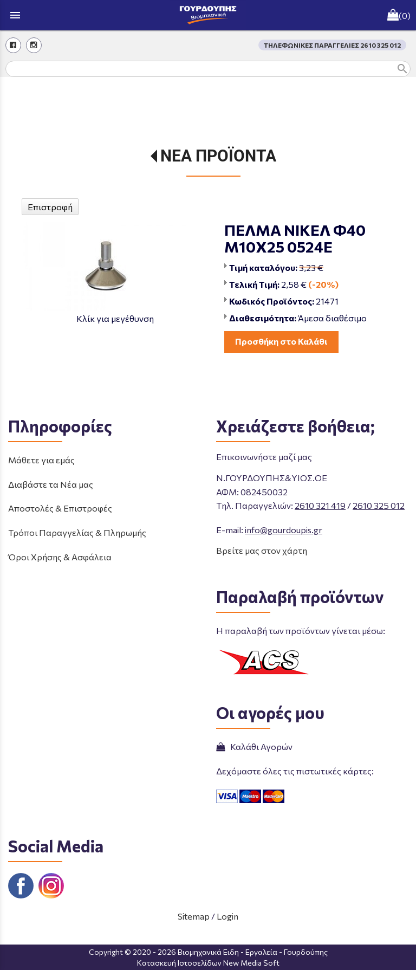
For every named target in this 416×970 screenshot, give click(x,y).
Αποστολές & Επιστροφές (60, 508)
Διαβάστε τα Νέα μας (50, 484)
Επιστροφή (50, 207)
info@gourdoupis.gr (283, 530)
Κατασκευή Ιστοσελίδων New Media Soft (208, 962)
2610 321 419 (320, 505)
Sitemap (194, 916)
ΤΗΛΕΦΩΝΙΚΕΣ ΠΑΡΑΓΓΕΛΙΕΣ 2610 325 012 (332, 45)
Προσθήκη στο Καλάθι (281, 341)
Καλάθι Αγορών (254, 746)
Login (227, 916)
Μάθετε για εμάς (41, 460)
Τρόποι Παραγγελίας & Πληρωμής (77, 532)
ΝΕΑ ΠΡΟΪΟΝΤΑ (218, 155)
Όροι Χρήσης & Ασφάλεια (60, 557)
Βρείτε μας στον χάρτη (261, 550)
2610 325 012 (379, 505)
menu (15, 15)
